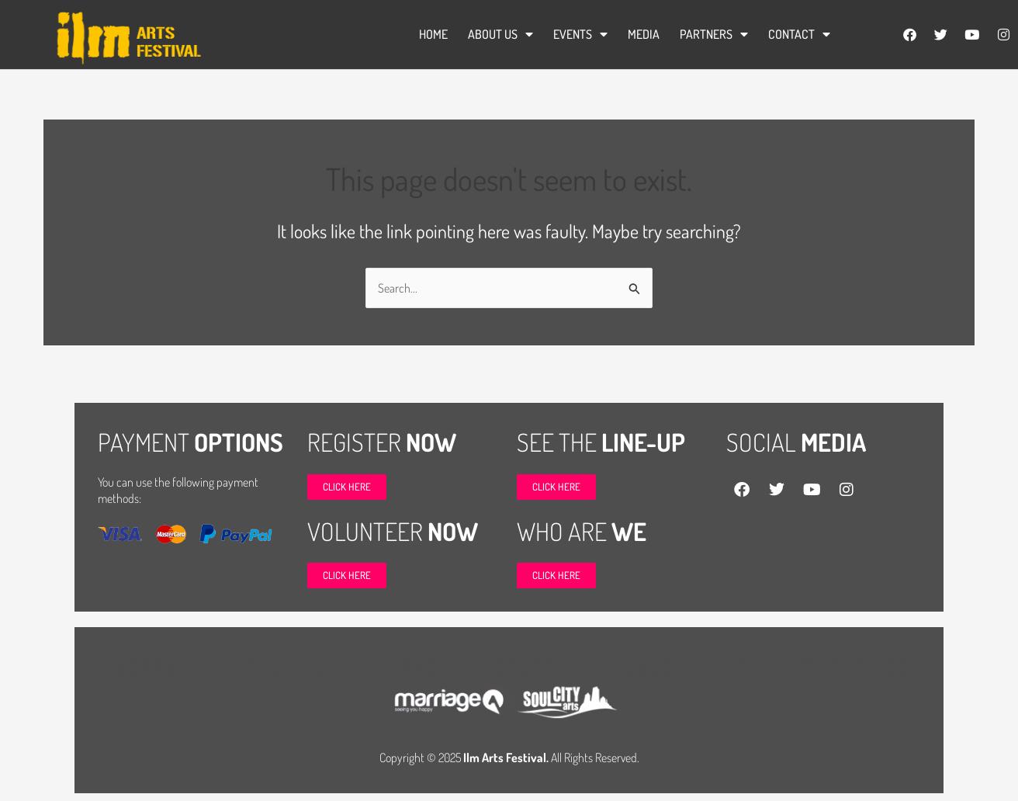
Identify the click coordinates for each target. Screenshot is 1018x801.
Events (580, 34)
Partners (714, 34)
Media (644, 34)
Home (433, 34)
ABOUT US (500, 34)
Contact (799, 34)
